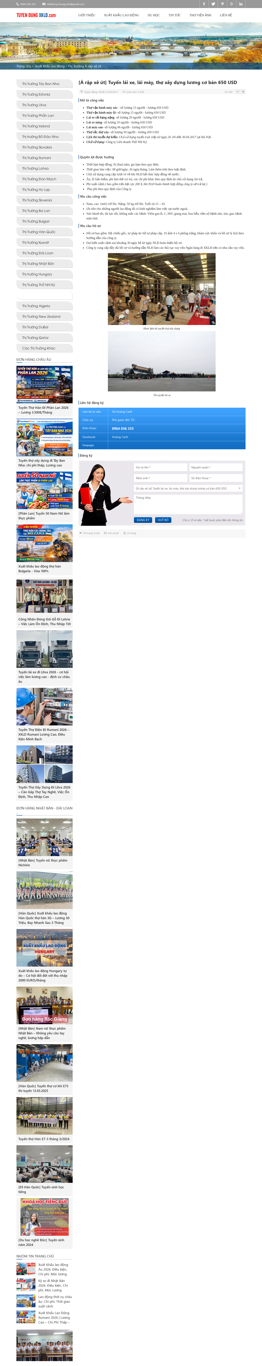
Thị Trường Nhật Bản (38, 263)
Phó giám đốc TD (123, 420)
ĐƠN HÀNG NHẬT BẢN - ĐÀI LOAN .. (44, 810)
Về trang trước (91, 533)
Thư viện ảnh (200, 15)
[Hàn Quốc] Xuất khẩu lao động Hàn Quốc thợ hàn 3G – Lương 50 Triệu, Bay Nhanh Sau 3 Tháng (43, 918)
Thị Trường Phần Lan (38, 115)
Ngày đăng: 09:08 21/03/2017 (101, 91)
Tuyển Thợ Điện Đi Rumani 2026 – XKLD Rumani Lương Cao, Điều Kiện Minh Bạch (43, 734)
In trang (131, 533)
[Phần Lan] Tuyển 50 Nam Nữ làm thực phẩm (44, 515)
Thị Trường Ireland (36, 126)
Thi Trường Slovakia (37, 147)
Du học (154, 15)
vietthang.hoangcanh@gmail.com (65, 4)
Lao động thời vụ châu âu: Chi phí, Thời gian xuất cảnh (55, 1301)
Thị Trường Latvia (35, 168)
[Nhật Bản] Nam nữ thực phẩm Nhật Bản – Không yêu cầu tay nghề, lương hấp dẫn (42, 1033)
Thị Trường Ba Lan (36, 210)
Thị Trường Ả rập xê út (84, 66)
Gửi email (113, 533)
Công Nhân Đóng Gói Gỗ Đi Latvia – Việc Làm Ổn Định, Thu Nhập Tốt (44, 621)
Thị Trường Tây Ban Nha (40, 83)
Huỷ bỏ (163, 520)
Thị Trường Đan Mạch (39, 179)
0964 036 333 (28, 4)
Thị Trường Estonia (36, 94)
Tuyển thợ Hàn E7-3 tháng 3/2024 (44, 1139)
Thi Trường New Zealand (41, 316)
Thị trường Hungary (37, 274)
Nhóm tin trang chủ (35, 1256)
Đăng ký (143, 520)
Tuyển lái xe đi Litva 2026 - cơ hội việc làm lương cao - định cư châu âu (44, 677)
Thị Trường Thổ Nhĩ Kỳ (38, 284)
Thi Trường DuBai (35, 327)
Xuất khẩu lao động (121, 15)
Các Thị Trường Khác (38, 348)
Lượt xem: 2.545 (135, 91)
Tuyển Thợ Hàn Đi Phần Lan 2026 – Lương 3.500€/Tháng (43, 410)
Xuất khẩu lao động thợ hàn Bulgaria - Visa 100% (39, 568)
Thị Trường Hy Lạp (36, 189)
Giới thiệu (86, 15)
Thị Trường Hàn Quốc (39, 231)
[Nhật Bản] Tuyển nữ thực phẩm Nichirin (42, 862)
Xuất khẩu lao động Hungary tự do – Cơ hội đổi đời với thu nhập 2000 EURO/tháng (42, 975)
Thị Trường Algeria (36, 305)
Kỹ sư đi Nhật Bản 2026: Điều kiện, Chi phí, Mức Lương (53, 1285)
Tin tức (175, 15)
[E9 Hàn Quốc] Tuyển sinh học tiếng (41, 1189)
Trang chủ (23, 66)
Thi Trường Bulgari (35, 221)
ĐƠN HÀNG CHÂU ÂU (33, 359)
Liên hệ (226, 15)
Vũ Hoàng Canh (122, 412)
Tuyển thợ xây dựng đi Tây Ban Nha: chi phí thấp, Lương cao (41, 462)
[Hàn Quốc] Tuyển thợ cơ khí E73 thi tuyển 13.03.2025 (43, 1088)
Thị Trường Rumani (36, 157)
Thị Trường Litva (34, 104)
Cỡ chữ (229, 91)
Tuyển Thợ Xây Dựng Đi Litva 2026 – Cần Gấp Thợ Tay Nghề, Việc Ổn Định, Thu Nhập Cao (44, 792)
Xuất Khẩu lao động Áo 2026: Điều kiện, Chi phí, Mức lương (53, 1269)
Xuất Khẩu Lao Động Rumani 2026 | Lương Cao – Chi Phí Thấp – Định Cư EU (54, 1318)
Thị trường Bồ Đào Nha (40, 136)
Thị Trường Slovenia (37, 200)
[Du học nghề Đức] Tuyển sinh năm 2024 (41, 1242)
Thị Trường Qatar (35, 337)
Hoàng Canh (120, 437)
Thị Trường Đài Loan (37, 253)
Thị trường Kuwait (35, 242)
